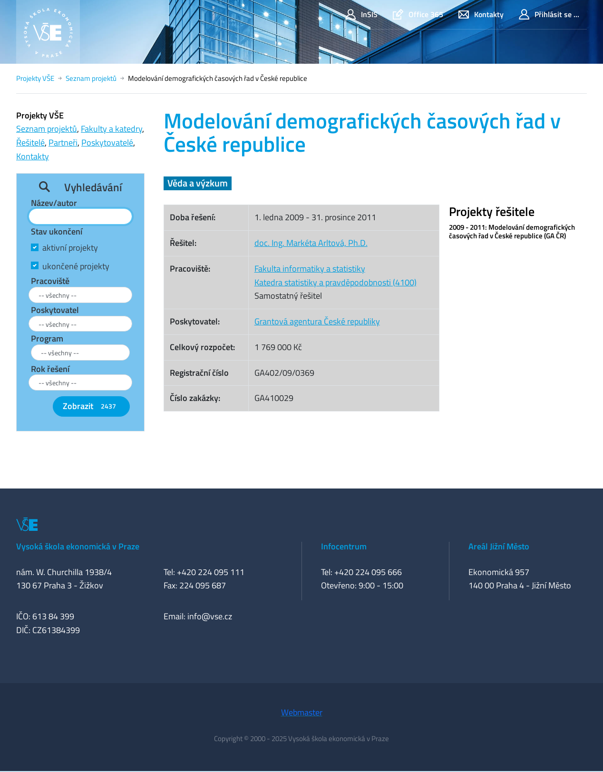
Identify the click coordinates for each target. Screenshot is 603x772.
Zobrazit (91, 406)
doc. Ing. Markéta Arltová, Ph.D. (311, 242)
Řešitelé (30, 142)
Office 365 (418, 14)
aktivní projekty (70, 247)
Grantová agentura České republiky (317, 321)
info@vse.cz (209, 616)
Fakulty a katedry (111, 128)
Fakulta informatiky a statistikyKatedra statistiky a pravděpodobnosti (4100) (335, 275)
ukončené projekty (75, 266)
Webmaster (301, 712)
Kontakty (481, 14)
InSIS (361, 14)
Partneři (63, 142)
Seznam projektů (91, 78)
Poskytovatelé (107, 142)
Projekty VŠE (35, 78)
